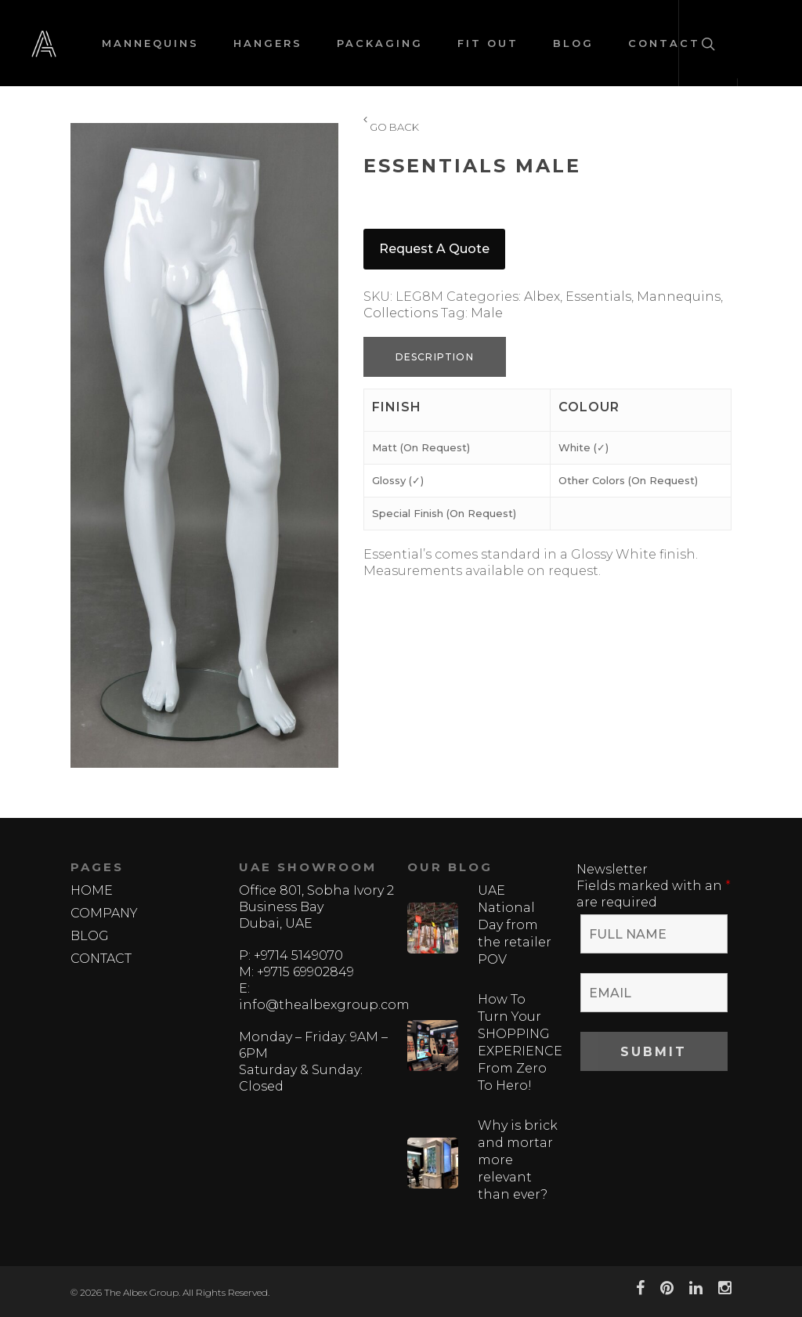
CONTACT (101, 958)
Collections (400, 313)
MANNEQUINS (150, 43)
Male (487, 313)
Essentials (598, 296)
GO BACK (391, 127)
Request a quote (434, 248)
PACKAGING (380, 43)
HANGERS (267, 43)
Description (435, 357)
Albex (542, 296)
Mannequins (679, 296)
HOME (91, 890)
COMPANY (104, 913)
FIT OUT (487, 43)
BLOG (573, 43)
